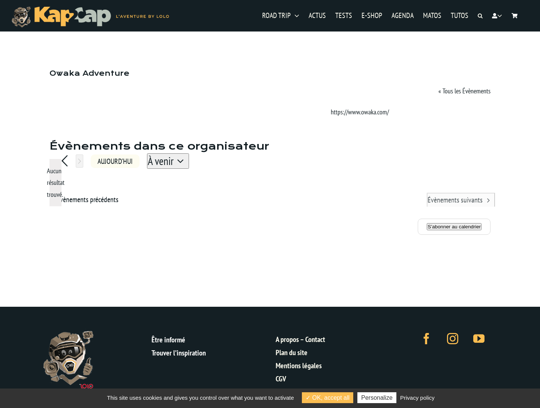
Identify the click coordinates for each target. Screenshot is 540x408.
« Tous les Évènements (464, 91)
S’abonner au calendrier (454, 227)
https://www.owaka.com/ (360, 112)
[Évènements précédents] (64, 161)
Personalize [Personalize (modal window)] (377, 397)
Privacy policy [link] (417, 397)
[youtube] (478, 338)
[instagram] (452, 338)
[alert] (56, 183)
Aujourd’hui (115, 161)
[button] (480, 16)
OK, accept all (328, 397)
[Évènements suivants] (79, 161)
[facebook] (426, 338)
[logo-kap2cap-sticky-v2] (90, 8)
